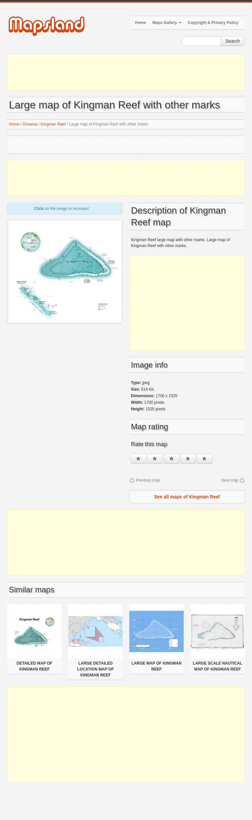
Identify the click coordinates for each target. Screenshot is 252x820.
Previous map (148, 480)
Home (140, 22)
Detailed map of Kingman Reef (34, 666)
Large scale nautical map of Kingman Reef (217, 666)
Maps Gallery (167, 22)
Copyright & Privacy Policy (213, 22)
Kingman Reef (53, 124)
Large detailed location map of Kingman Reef (95, 669)
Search (232, 41)
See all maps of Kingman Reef (187, 496)
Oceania (30, 124)
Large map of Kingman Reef (156, 666)
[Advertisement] (126, 72)
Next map (229, 480)
